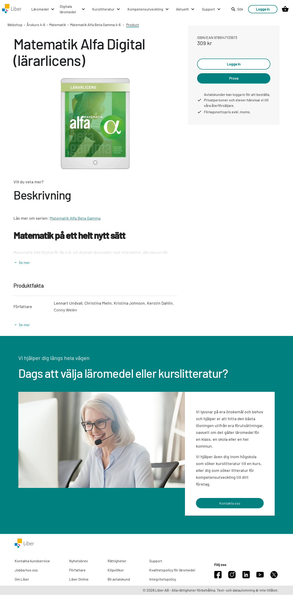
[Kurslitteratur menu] (97, 9)
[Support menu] (202, 9)
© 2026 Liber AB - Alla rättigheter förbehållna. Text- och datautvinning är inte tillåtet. (210, 590)
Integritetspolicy (162, 579)
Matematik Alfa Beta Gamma (75, 218)
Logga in (263, 9)
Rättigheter (117, 561)
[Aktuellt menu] (176, 9)
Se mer (24, 262)
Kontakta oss (229, 503)
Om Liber (22, 579)
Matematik (57, 24)
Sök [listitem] (237, 9)
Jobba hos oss (26, 570)
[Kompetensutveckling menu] (139, 9)
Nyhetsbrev (78, 561)
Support (155, 561)
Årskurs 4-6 (36, 24)
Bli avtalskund (119, 579)
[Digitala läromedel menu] (58, 9)
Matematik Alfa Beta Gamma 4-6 (95, 24)
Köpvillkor (116, 570)
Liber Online (79, 579)
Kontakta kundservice (32, 561)
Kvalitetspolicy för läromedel (172, 570)
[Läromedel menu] (24, 9)
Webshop (14, 24)
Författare (77, 570)
